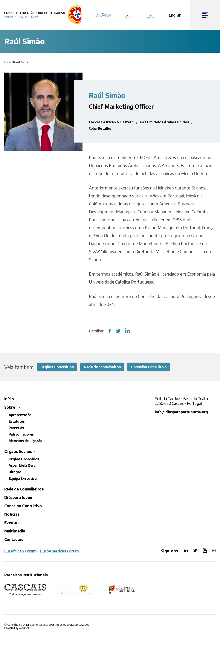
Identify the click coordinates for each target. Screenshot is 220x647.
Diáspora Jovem (18, 497)
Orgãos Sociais (18, 451)
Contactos (13, 539)
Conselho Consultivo (154, 367)
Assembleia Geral (22, 466)
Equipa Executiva (22, 478)
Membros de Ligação (25, 441)
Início (7, 62)
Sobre (9, 407)
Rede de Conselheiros (23, 489)
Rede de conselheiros (105, 367)
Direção (15, 472)
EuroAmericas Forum (59, 551)
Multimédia (14, 531)
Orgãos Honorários (58, 367)
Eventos (11, 522)
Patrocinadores (21, 434)
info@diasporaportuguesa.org (181, 412)
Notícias (11, 514)
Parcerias (16, 428)
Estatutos (16, 421)
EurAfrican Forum (20, 551)
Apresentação (20, 415)
